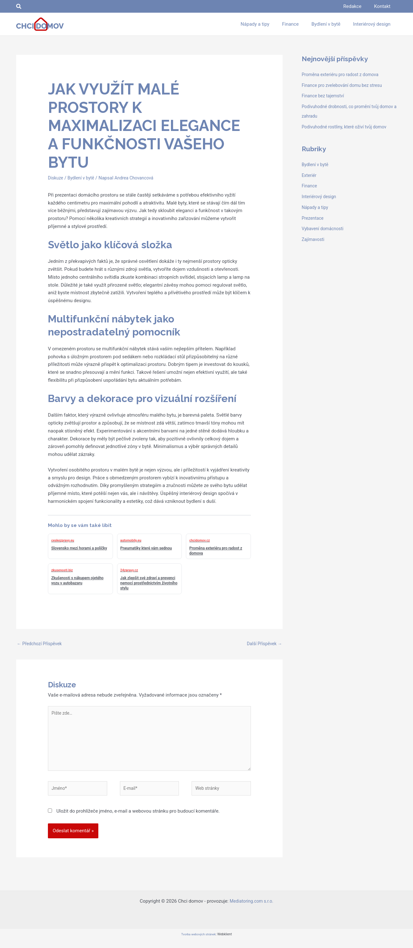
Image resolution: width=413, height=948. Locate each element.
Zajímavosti (314, 239)
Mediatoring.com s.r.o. (251, 909)
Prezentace (313, 218)
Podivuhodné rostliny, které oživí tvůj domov (348, 127)
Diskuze (56, 178)
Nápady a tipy (316, 207)
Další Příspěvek (263, 644)
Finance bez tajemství (325, 96)
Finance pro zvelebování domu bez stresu (345, 85)
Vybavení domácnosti (324, 228)
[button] (19, 6)
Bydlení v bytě (83, 178)
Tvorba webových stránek (198, 942)
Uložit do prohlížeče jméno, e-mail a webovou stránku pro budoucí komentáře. (138, 818)
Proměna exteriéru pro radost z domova (343, 74)
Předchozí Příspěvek (41, 644)
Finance (310, 186)
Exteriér (310, 175)
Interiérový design (320, 196)
